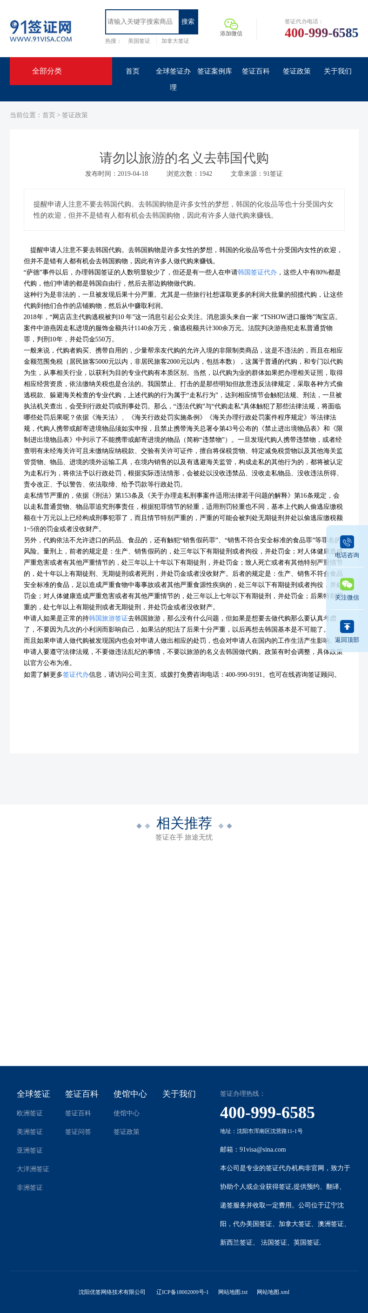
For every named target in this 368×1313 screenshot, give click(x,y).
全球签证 (33, 1094)
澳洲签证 (331, 1223)
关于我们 (179, 1094)
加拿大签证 (175, 41)
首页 (48, 115)
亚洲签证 (30, 1150)
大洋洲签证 (33, 1169)
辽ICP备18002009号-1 (182, 1292)
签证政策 (75, 115)
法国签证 (274, 1242)
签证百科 (82, 1094)
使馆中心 (130, 1094)
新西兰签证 (236, 1242)
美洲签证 (30, 1131)
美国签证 (139, 41)
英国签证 (307, 1242)
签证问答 (78, 1131)
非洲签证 (30, 1187)
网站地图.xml (273, 1292)
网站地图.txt (233, 1292)
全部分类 (47, 71)
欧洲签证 (30, 1113)
